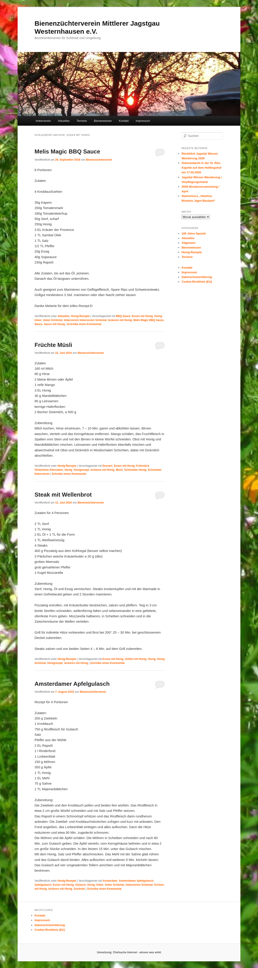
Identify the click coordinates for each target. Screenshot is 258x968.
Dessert (107, 465)
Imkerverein (43, 120)
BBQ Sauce (123, 316)
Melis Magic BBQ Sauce (67, 151)
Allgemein (188, 243)
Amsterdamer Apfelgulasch (72, 683)
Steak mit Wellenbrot (63, 494)
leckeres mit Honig (120, 320)
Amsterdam (109, 880)
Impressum (143, 120)
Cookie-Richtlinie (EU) (197, 281)
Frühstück (142, 465)
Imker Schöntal (52, 320)
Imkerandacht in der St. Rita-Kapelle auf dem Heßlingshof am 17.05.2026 (201, 167)
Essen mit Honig (142, 316)
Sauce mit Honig (54, 324)
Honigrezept (81, 469)
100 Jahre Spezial (194, 233)
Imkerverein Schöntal (139, 884)
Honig (158, 316)
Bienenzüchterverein (99, 159)
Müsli (119, 469)
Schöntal (79, 888)
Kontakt (124, 120)
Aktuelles (64, 120)
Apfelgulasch (43, 884)
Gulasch (80, 884)
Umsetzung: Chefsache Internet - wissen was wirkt (129, 952)
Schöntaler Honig (135, 469)
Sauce (38, 324)
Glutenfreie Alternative (49, 469)
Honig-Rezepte (80, 316)
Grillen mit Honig (136, 659)
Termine (82, 120)
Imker (38, 320)
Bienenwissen (103, 120)
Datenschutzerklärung (197, 277)
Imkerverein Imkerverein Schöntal (85, 320)
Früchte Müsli (53, 345)
